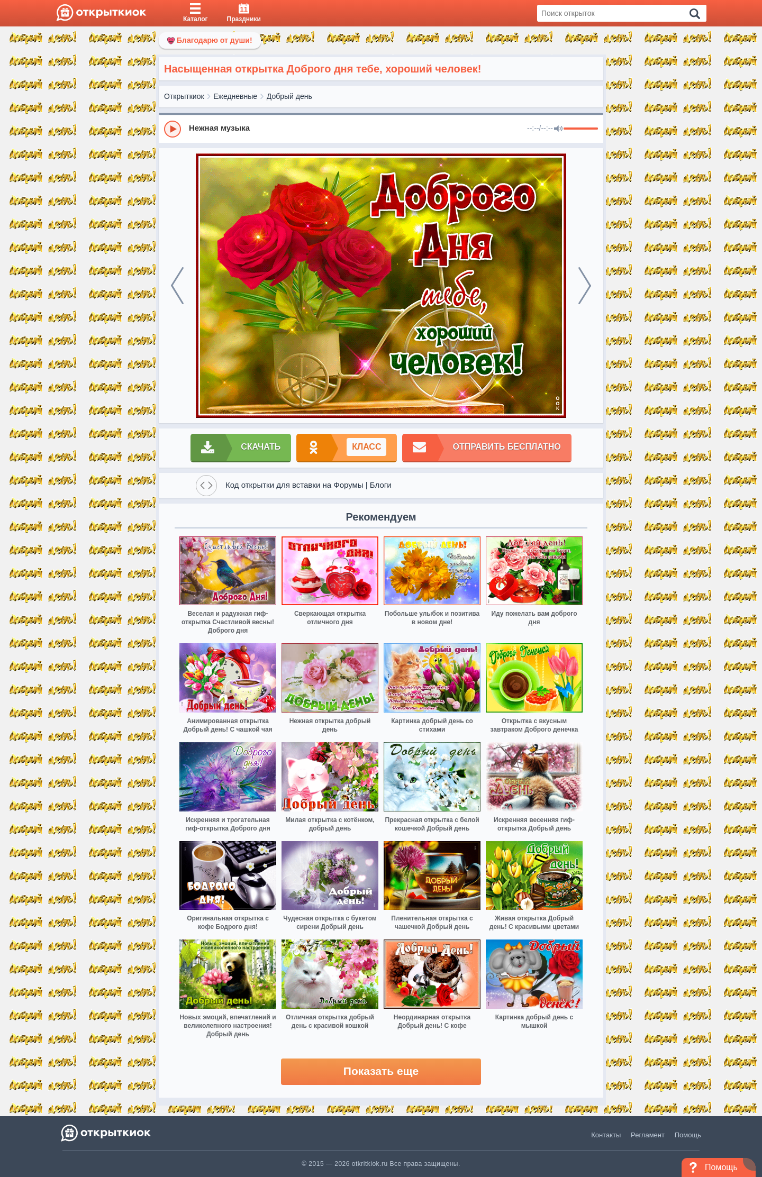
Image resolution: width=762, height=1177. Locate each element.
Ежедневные (235, 96)
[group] (381, 128)
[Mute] (558, 129)
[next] (585, 285)
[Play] (172, 129)
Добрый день (289, 96)
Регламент (648, 1135)
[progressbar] (581, 129)
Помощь (688, 1135)
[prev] (177, 285)
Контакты (606, 1135)
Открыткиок (184, 96)
